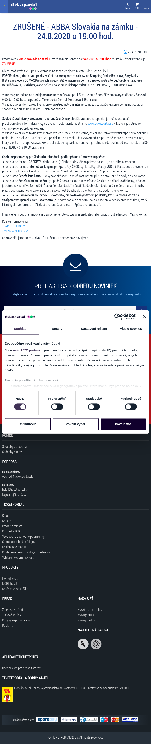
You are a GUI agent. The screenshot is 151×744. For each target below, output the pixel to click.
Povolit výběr (75, 424)
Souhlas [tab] (20, 328)
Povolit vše (123, 424)
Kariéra (6, 520)
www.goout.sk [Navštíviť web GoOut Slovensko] (87, 615)
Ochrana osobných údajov (18, 541)
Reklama (7, 625)
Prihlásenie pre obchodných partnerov (26, 552)
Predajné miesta (12, 526)
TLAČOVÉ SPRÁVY (13, 226)
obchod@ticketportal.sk (17, 476)
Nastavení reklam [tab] (94, 328)
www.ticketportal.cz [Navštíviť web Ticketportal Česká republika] (90, 609)
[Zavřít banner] (144, 316)
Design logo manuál (14, 547)
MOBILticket (9, 583)
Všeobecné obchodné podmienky (23, 536)
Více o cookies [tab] (131, 328)
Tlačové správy (11, 615)
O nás (5, 515)
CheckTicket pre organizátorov (21, 668)
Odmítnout (28, 424)
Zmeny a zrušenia (13, 609)
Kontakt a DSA (11, 531)
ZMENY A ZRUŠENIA (15, 231)
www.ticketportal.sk (100, 123)
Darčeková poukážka (15, 588)
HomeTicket (10, 578)
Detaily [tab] (57, 328)
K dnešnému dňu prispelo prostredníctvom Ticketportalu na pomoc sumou (72, 688)
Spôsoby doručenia (14, 446)
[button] (137, 6)
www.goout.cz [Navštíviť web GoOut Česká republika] (86, 620)
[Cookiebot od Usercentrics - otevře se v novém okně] (117, 316)
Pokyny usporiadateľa (16, 620)
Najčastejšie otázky (14, 494)
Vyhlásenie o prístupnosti (18, 557)
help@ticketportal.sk (15, 489)
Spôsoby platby (12, 451)
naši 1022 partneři (27, 350)
